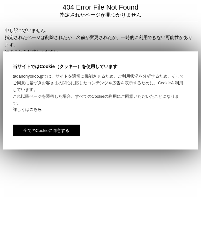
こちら (35, 109)
